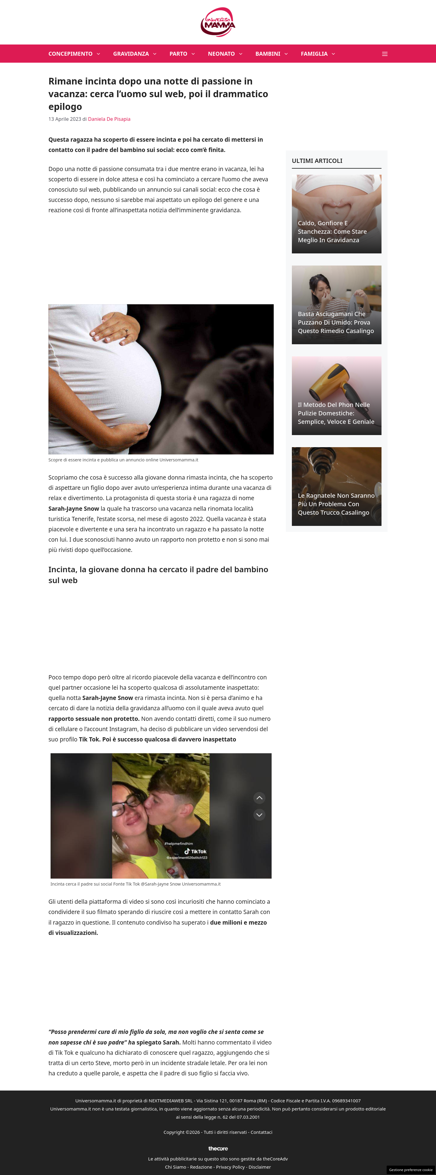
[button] (385, 54)
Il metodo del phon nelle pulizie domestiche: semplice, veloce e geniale (336, 413)
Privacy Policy (230, 1167)
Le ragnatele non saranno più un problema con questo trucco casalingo (336, 504)
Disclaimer (260, 1167)
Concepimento (77, 54)
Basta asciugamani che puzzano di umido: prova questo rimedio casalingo (336, 322)
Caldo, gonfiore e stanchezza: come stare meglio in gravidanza (332, 231)
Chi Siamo (175, 1167)
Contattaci (261, 1132)
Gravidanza (138, 54)
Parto (186, 54)
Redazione (201, 1167)
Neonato (228, 54)
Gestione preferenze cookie (411, 1169)
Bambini (275, 54)
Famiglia (321, 54)
